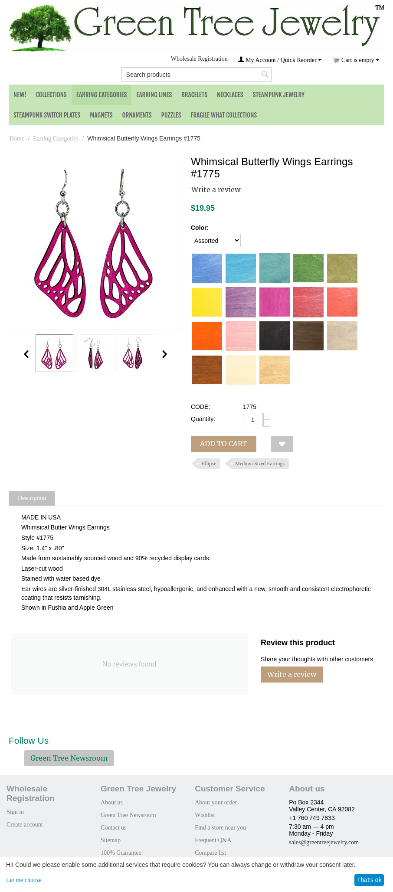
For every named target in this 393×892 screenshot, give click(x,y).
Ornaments (137, 115)
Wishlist (205, 815)
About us (112, 802)
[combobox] (196, 74)
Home (17, 138)
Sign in (15, 812)
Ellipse (209, 464)
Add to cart (223, 443)
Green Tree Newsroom (69, 758)
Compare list (210, 853)
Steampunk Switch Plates (46, 115)
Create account (25, 824)
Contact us (114, 827)
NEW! (19, 95)
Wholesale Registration (199, 59)
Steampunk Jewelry (279, 95)
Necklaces (230, 95)
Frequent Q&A (213, 840)
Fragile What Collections (224, 115)
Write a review (215, 189)
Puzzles (171, 115)
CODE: (200, 406)
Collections (51, 95)
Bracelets (194, 95)
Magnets (101, 115)
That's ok (369, 879)
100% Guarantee (121, 853)
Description (32, 498)
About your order (216, 802)
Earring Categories (101, 95)
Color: (200, 227)
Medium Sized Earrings (260, 464)
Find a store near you (220, 827)
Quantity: (203, 418)
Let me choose (24, 880)
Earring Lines (154, 95)
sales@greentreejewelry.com (324, 842)
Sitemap (111, 840)
